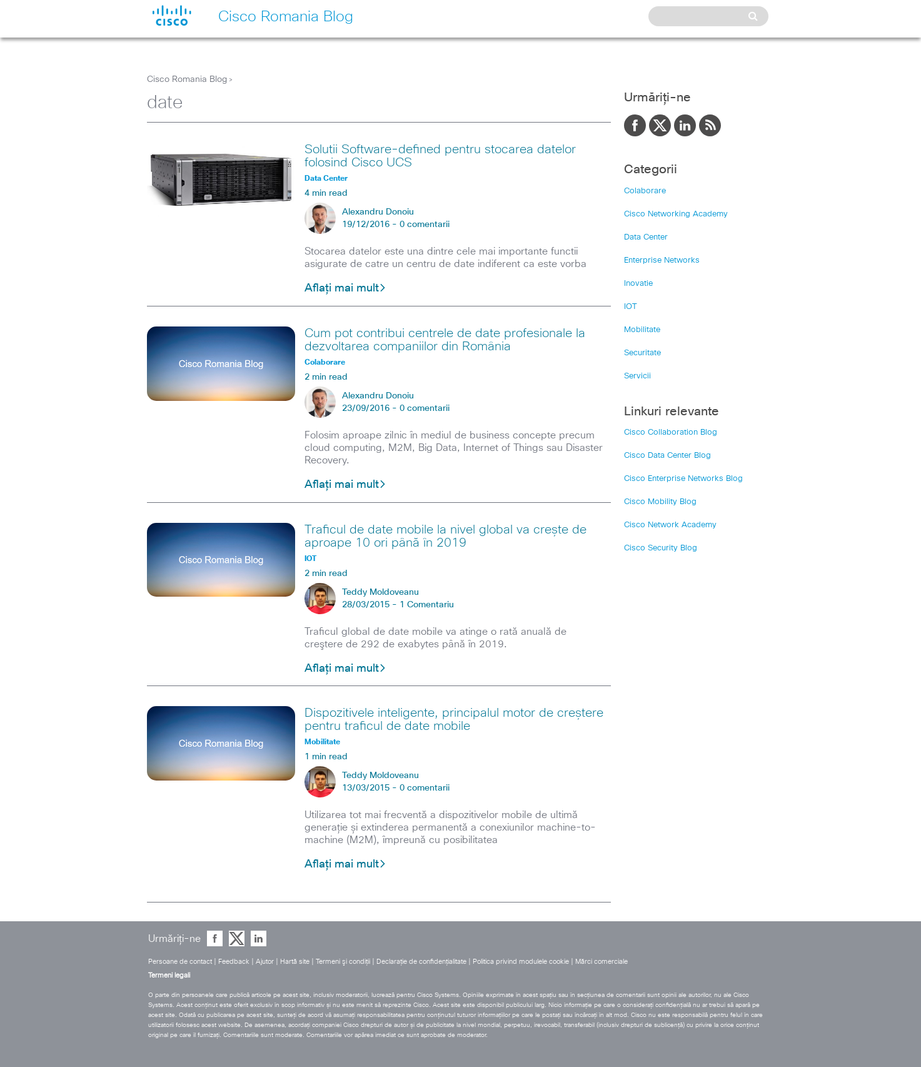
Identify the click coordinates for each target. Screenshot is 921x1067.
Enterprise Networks (662, 260)
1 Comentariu (427, 604)
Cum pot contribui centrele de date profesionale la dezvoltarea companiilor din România (444, 340)
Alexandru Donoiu (378, 212)
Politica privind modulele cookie (521, 961)
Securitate (642, 353)
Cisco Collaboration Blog (670, 432)
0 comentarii (425, 224)
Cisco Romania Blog (187, 79)
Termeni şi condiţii (343, 961)
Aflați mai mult (345, 288)
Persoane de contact (180, 961)
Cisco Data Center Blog (667, 456)
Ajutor (265, 961)
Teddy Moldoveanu (380, 592)
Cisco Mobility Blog (660, 502)
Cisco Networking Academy (676, 214)
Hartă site (295, 961)
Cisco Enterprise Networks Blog (683, 479)
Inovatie (638, 284)
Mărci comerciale (601, 961)
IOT (630, 307)
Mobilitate (642, 330)
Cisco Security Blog (660, 548)
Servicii (637, 376)
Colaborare (645, 191)
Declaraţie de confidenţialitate (421, 961)
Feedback (233, 961)
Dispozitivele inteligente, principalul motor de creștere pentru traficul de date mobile (453, 719)
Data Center (646, 237)
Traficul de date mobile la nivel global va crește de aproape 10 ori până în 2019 (445, 536)
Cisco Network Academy (670, 525)
